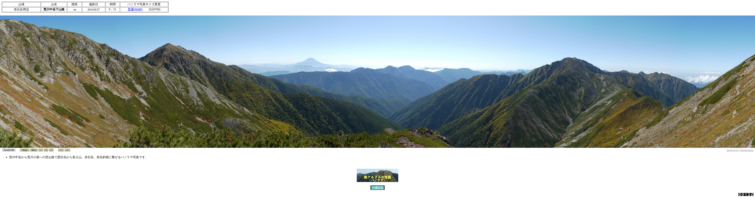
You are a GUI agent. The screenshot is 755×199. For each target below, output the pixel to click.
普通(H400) (135, 9)
